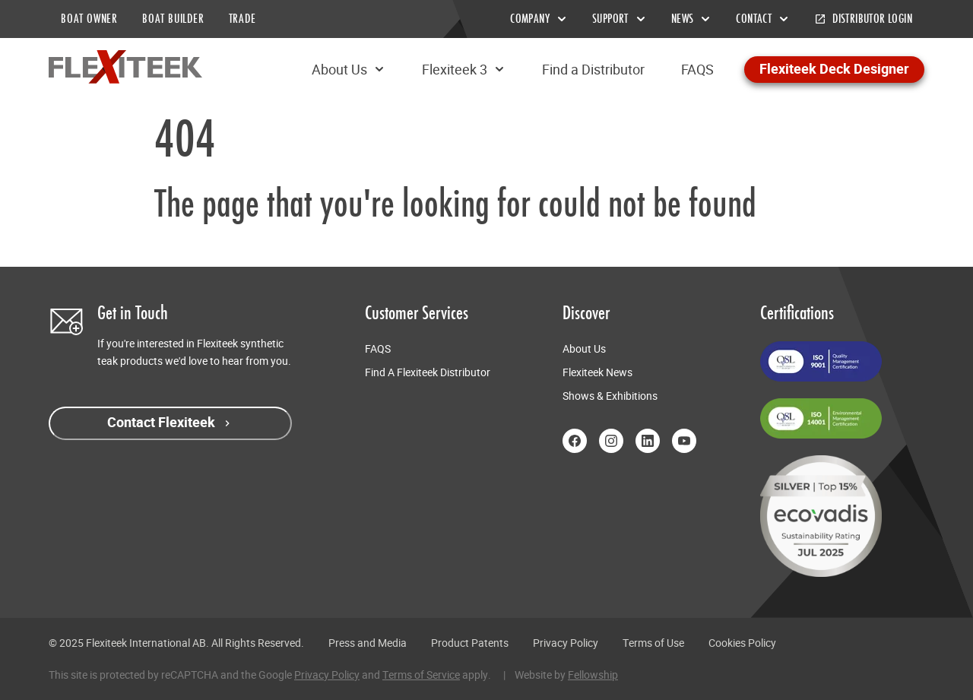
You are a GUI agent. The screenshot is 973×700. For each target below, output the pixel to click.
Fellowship (593, 675)
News (691, 19)
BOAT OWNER (89, 19)
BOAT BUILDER (173, 19)
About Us (348, 69)
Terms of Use (653, 643)
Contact (763, 19)
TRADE (242, 19)
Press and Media (367, 643)
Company (539, 19)
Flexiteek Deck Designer (834, 69)
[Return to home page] (125, 67)
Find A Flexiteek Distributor (427, 372)
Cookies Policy (742, 643)
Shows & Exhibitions (610, 396)
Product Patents (470, 643)
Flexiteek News (597, 372)
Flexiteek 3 (464, 69)
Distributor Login (863, 19)
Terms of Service (421, 675)
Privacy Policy (565, 643)
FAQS (697, 69)
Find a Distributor (593, 69)
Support (619, 19)
